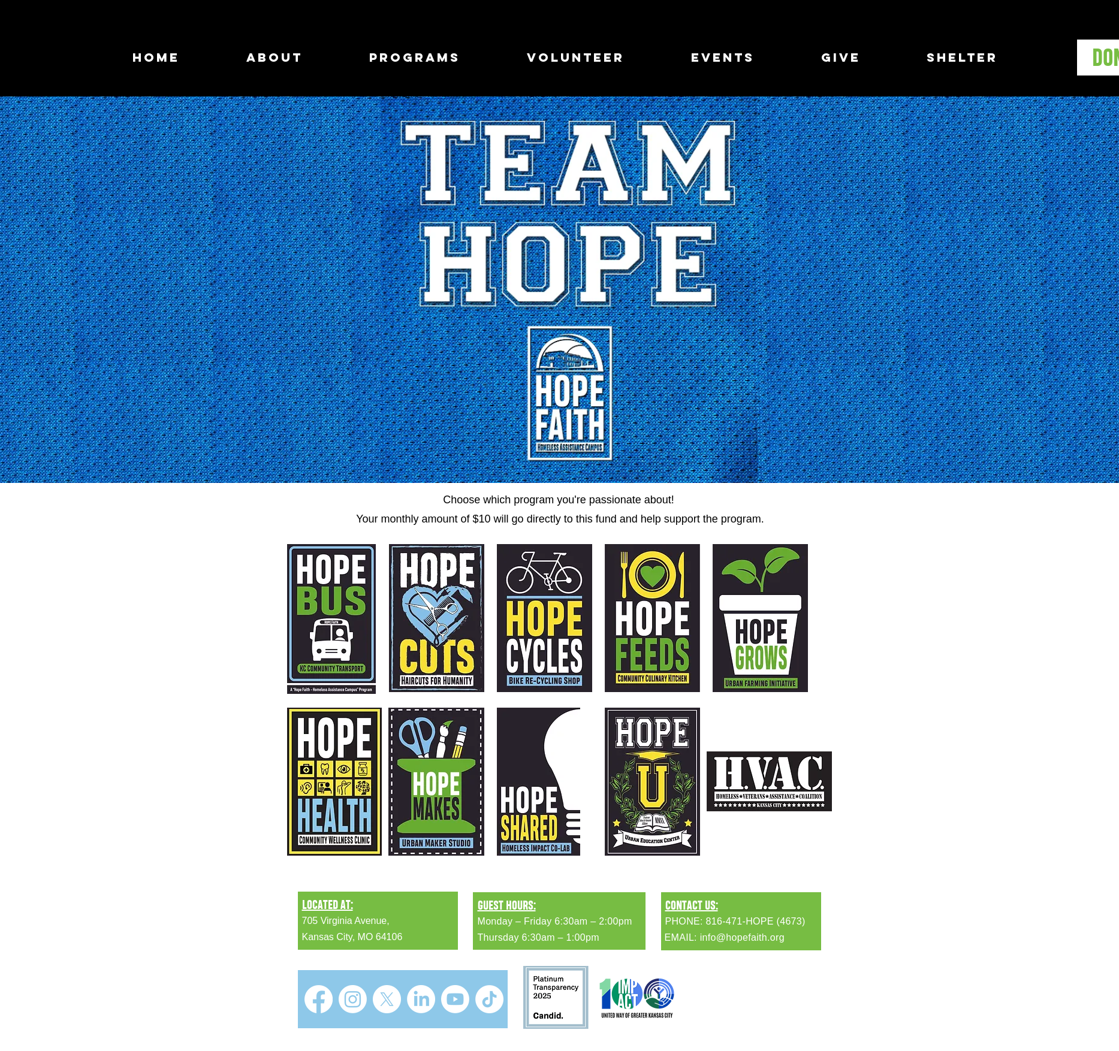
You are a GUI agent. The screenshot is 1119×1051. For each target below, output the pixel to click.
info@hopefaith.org (742, 937)
